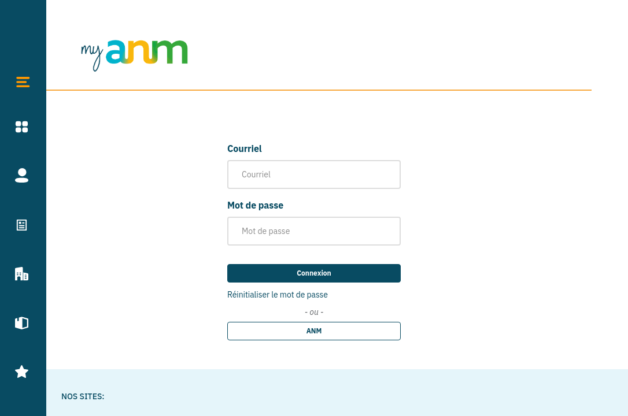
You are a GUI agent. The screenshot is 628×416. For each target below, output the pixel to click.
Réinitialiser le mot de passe (277, 294)
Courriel (244, 148)
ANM (314, 330)
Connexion (314, 273)
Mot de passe (255, 205)
